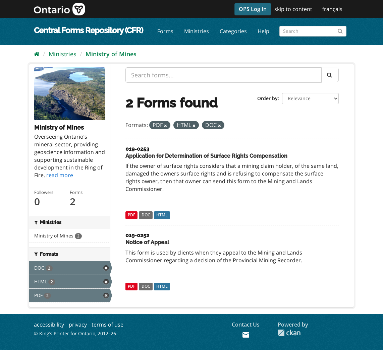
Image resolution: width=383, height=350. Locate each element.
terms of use (107, 324)
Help (263, 31)
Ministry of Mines (111, 54)
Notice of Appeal (147, 242)
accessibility (49, 324)
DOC (146, 215)
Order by (267, 98)
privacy (78, 324)
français (332, 9)
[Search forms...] (223, 75)
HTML (162, 215)
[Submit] (340, 30)
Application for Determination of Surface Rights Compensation (206, 156)
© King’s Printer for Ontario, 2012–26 (75, 333)
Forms (165, 31)
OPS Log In (253, 9)
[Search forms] (312, 31)
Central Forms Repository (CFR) (88, 30)
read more (59, 175)
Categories (233, 31)
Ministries (196, 31)
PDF (131, 215)
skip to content (293, 9)
